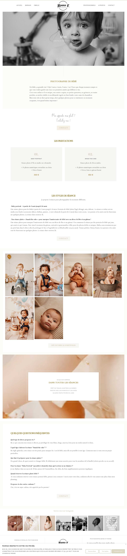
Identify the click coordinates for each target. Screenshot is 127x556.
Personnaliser (92, 551)
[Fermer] (125, 544)
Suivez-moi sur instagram (63, 511)
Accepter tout (118, 551)
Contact (111, 5)
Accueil (19, 5)
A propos (101, 5)
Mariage (28, 5)
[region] (63, 549)
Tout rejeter (105, 551)
